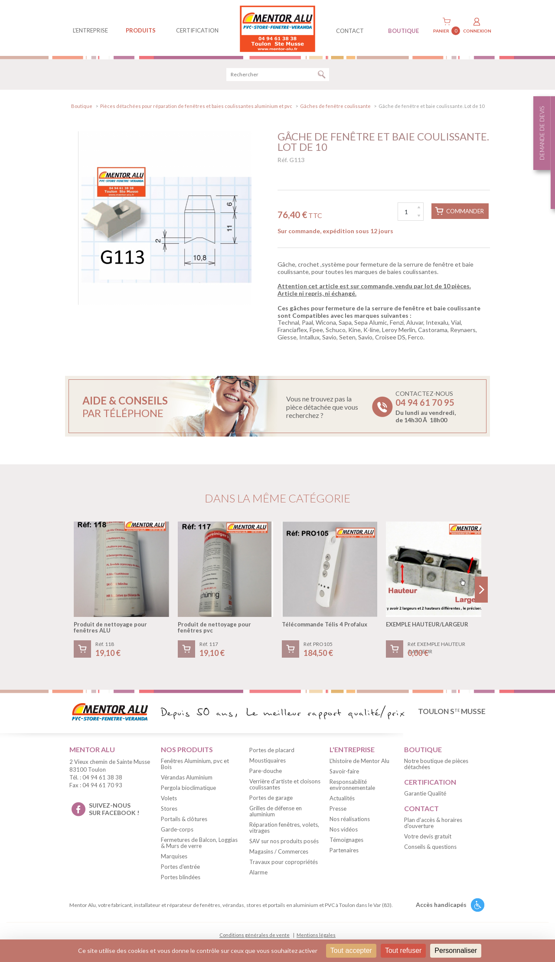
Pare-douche (265, 772)
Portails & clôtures (184, 820)
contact (350, 30)
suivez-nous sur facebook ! (114, 810)
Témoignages (346, 841)
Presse (338, 809)
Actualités (342, 799)
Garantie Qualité (425, 794)
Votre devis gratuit (427, 837)
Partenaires (344, 851)
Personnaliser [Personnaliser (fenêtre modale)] (455, 950)
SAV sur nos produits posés (284, 842)
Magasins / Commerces (278, 853)
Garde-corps (177, 830)
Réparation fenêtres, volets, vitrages (284, 829)
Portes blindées (180, 878)
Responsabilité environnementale (352, 785)
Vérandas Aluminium (186, 778)
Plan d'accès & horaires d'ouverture (433, 824)
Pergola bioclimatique (188, 789)
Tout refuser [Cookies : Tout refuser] (403, 950)
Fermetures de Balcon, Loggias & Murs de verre (199, 844)
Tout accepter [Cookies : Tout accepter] (351, 950)
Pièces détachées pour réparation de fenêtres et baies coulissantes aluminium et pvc (196, 107)
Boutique (81, 107)
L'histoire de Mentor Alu (359, 762)
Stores (169, 809)
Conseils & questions (430, 848)
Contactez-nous (425, 408)
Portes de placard (271, 751)
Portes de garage (271, 799)
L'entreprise (90, 30)
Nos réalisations (350, 820)
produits (141, 30)
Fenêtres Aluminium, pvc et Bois (195, 765)
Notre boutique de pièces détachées (436, 765)
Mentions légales (316, 936)
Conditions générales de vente (254, 936)
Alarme (258, 874)
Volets (169, 799)
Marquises (174, 857)
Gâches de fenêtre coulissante (335, 107)
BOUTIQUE (403, 30)
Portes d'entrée (180, 867)
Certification (197, 30)
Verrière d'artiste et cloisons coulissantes (284, 785)
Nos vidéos (344, 830)
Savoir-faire (344, 772)
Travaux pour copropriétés (283, 863)
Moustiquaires (267, 762)
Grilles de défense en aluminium (275, 812)
